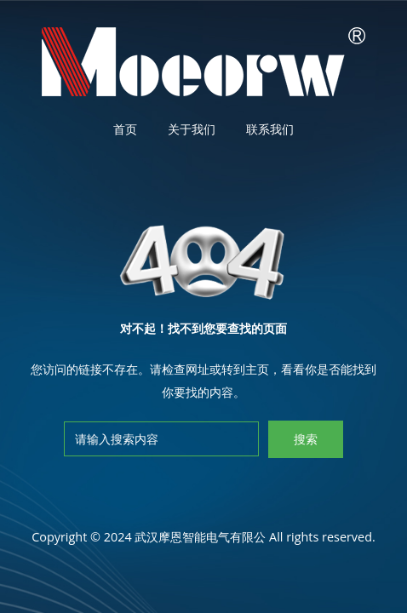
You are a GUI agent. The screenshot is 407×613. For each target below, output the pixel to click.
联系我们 (270, 129)
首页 (125, 129)
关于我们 (191, 129)
